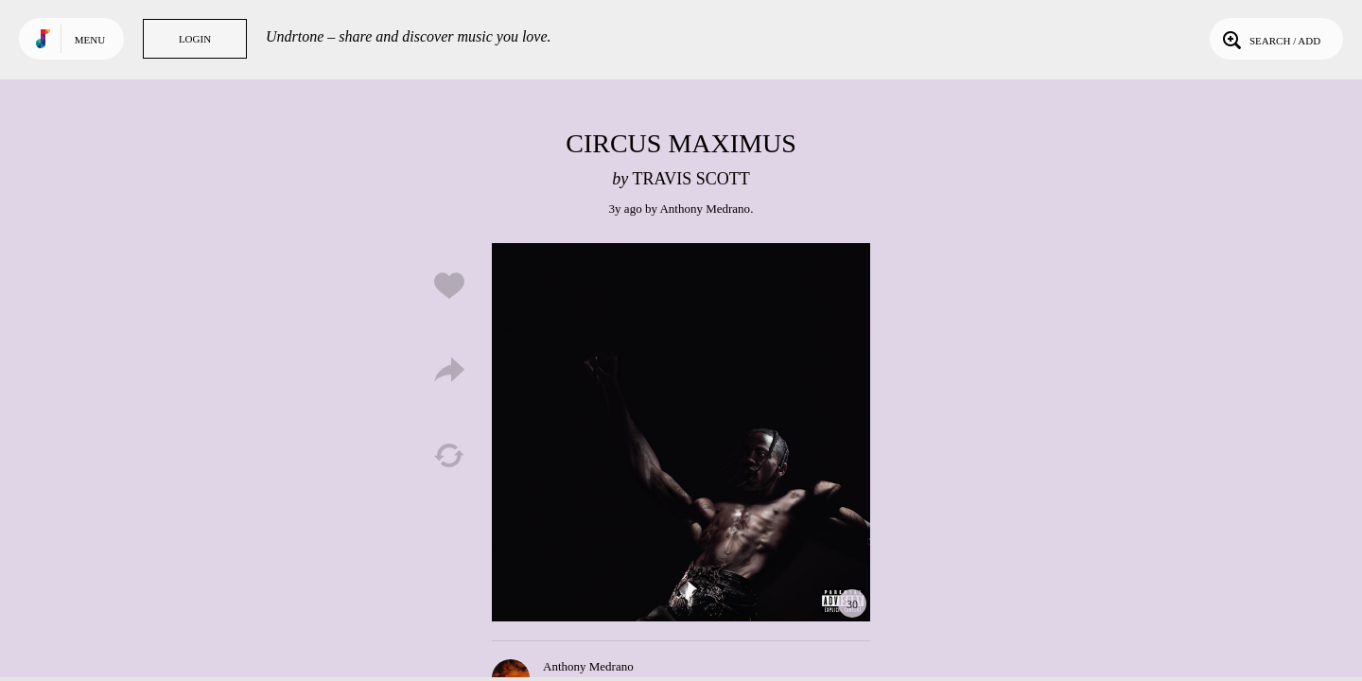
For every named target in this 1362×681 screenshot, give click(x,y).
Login (195, 38)
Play (681, 432)
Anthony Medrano (704, 208)
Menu (90, 39)
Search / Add (1269, 38)
